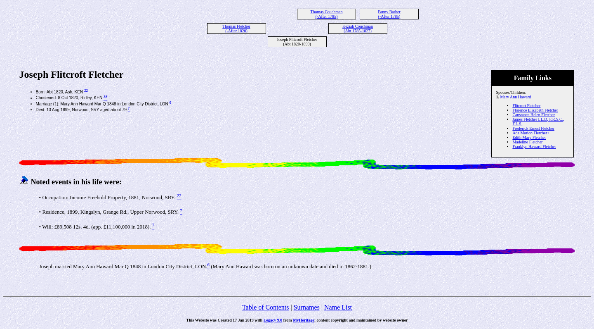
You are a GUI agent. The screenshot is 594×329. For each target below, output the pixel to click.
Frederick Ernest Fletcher (533, 128)
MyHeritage (303, 320)
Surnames (307, 307)
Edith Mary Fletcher (529, 137)
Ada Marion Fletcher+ (530, 133)
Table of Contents (265, 307)
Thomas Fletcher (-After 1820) (236, 28)
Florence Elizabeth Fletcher (535, 110)
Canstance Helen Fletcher (533, 114)
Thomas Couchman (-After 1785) (326, 14)
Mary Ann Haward (515, 97)
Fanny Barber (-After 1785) (389, 14)
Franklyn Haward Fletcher (534, 146)
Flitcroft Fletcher (526, 105)
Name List (338, 307)
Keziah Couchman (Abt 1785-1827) (357, 28)
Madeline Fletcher (527, 142)
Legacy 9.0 (273, 320)
